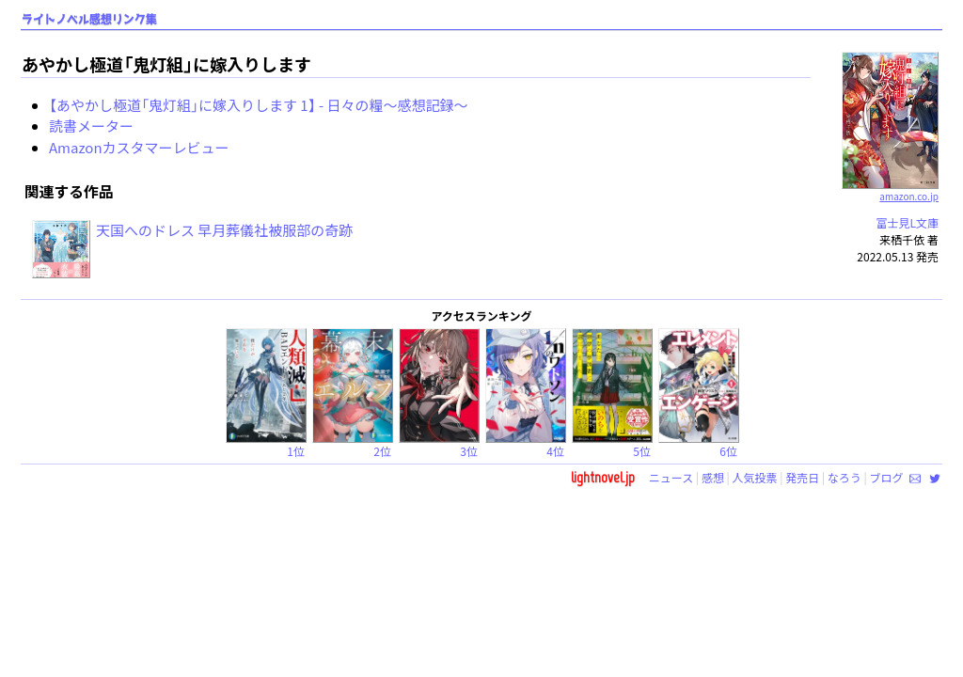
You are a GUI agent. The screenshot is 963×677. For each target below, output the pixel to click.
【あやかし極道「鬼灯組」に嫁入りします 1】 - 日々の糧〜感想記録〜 (258, 105)
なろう (844, 477)
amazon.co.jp (890, 189)
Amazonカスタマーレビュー (139, 147)
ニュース (671, 477)
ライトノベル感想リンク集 (89, 19)
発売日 (802, 477)
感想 (713, 477)
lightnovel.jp (603, 477)
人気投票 (755, 477)
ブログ (886, 477)
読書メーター (91, 125)
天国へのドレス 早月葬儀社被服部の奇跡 (224, 230)
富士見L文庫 (907, 222)
